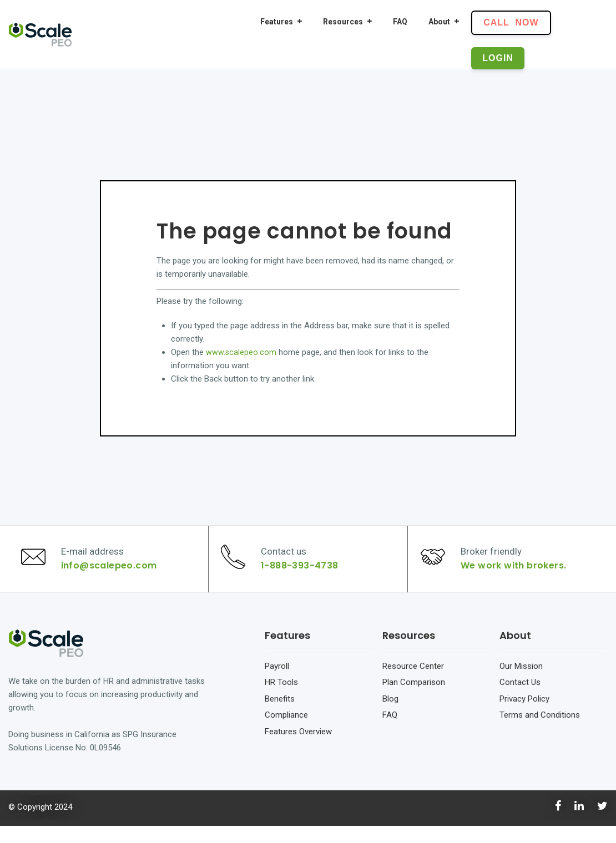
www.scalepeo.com (241, 352)
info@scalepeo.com (113, 574)
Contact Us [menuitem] (520, 699)
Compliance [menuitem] (286, 732)
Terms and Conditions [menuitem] (539, 732)
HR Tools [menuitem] (281, 699)
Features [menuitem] (276, 21)
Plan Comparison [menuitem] (413, 699)
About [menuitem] (439, 21)
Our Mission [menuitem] (521, 683)
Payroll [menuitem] (277, 683)
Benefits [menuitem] (280, 716)
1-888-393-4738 (304, 574)
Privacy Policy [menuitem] (524, 716)
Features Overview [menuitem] (298, 749)
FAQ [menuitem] (400, 21)
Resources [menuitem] (343, 21)
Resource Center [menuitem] (413, 683)
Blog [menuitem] (390, 716)
